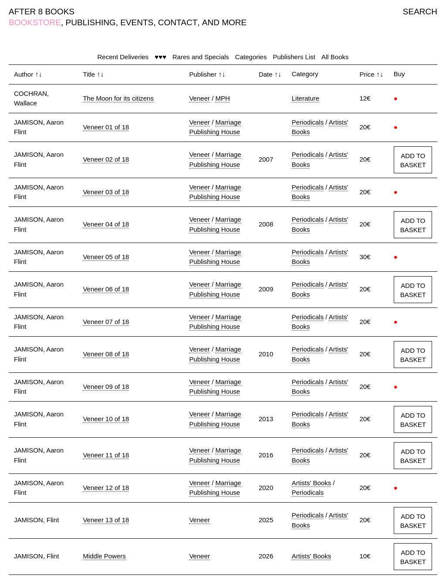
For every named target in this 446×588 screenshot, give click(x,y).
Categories (251, 57)
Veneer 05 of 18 (106, 256)
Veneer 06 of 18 (106, 289)
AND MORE (224, 22)
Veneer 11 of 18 (106, 455)
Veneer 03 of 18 (106, 192)
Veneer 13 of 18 (106, 520)
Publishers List (294, 57)
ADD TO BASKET (413, 160)
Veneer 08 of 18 (106, 354)
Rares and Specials (200, 57)
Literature (305, 98)
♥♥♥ (160, 57)
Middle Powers (104, 556)
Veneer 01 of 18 (106, 127)
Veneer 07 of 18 (106, 321)
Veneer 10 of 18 (106, 418)
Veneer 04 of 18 (106, 224)
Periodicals (308, 122)
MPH (222, 98)
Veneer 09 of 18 (106, 386)
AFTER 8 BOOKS (41, 11)
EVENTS (136, 22)
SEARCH (420, 11)
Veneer (199, 98)
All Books (335, 57)
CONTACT (177, 22)
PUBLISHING (91, 22)
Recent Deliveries (123, 57)
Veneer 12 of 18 (106, 487)
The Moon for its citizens (118, 98)
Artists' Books (311, 483)
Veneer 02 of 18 (106, 159)
